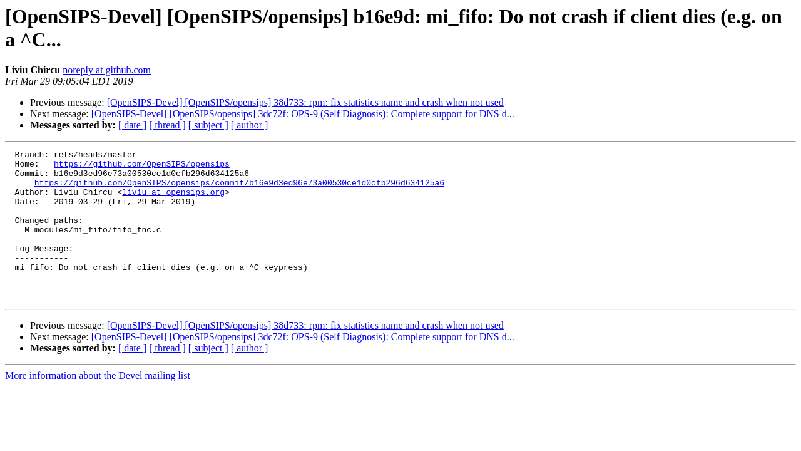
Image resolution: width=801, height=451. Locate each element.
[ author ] (249, 125)
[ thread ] (167, 125)
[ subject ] (208, 125)
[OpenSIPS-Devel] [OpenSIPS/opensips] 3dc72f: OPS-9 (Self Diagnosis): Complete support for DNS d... (302, 113)
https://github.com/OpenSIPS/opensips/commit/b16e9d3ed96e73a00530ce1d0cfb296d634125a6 (239, 189)
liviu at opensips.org (173, 201)
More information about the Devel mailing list (97, 405)
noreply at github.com (107, 70)
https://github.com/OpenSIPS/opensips (142, 167)
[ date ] (132, 125)
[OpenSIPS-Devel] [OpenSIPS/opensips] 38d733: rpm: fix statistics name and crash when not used (305, 102)
